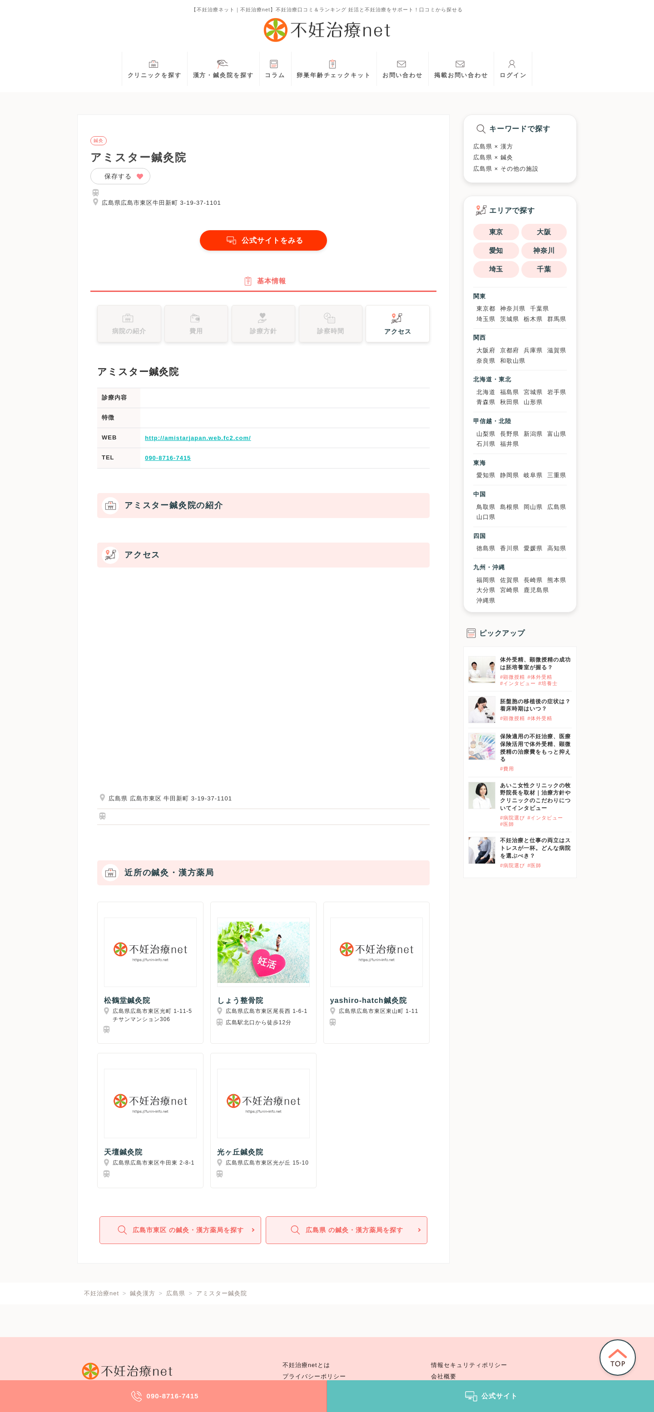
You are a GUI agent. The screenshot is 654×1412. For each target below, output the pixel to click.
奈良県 (485, 360)
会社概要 (443, 1376)
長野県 (509, 433)
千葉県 (539, 308)
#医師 (507, 824)
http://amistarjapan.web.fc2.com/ (198, 437)
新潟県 (533, 433)
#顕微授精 (512, 677)
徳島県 (485, 548)
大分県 (485, 590)
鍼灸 (99, 140)
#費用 (507, 768)
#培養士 (548, 683)
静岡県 (509, 475)
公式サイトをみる (263, 240)
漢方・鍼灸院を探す (223, 68)
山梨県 (485, 433)
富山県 (556, 433)
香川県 (509, 548)
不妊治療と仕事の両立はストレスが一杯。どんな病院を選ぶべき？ (535, 848)
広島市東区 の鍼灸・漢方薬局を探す (179, 1230)
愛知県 (485, 475)
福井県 (509, 443)
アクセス (397, 323)
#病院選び (512, 817)
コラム (275, 68)
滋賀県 (556, 350)
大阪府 (485, 350)
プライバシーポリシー (314, 1376)
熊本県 (556, 580)
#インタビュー (518, 683)
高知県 (556, 548)
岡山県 (533, 507)
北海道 (485, 392)
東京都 (485, 308)
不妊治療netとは (306, 1365)
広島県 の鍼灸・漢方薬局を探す (345, 1230)
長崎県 (533, 580)
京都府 (509, 350)
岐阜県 (533, 475)
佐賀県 (509, 580)
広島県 (556, 507)
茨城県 (509, 319)
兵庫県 (533, 350)
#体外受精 (539, 677)
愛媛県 (533, 548)
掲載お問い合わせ (461, 68)
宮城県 (533, 392)
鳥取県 (485, 507)
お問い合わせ (402, 68)
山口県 (485, 516)
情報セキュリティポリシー (469, 1365)
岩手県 (556, 392)
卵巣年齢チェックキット (334, 68)
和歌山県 (512, 360)
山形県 (533, 402)
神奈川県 (512, 308)
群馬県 (556, 319)
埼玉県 (485, 319)
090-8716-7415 (168, 457)
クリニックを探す (155, 68)
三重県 (556, 475)
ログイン (513, 68)
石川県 (485, 443)
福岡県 (485, 580)
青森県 (485, 402)
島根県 (509, 507)
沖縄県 (485, 600)
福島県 (509, 392)
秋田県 (509, 402)
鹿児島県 (536, 590)
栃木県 (533, 319)
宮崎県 (509, 590)
